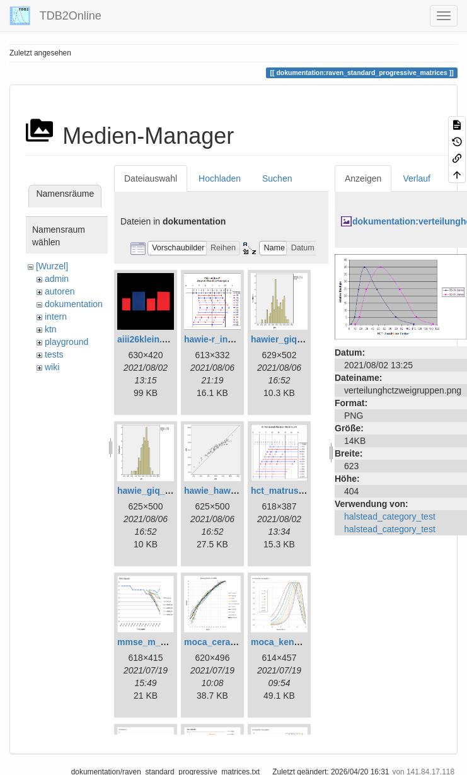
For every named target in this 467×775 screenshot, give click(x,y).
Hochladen (220, 178)
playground (66, 342)
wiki (52, 367)
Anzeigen (363, 178)
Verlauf (416, 178)
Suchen (277, 178)
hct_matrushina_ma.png (302, 491)
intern (56, 317)
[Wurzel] (52, 266)
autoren (59, 291)
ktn (51, 329)
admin (57, 279)
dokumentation (74, 304)
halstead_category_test (389, 516)
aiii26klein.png (147, 339)
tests (54, 354)
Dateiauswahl (150, 178)
